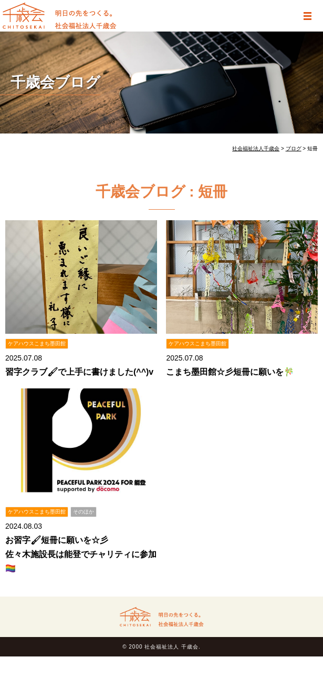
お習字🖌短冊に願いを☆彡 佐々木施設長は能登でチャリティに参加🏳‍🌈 (81, 554)
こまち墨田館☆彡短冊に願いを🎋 (230, 371)
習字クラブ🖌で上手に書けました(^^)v (79, 371)
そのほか (83, 512)
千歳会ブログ (55, 82)
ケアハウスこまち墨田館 (37, 343)
